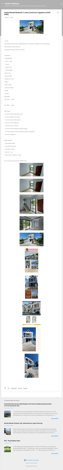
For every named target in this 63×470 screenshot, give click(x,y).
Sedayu (25, 388)
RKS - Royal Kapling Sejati (12, 440)
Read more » (55, 418)
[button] (58, 13)
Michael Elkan (34, 463)
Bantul (20, 388)
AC (8, 388)
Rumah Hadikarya (12, 4)
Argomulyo (14, 388)
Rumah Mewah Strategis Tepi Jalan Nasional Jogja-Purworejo (23, 423)
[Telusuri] (61, 4)
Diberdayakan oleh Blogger (31, 460)
